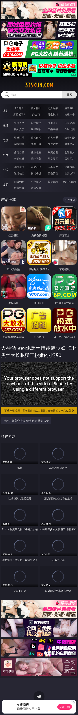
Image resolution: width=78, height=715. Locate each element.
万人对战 (53, 108)
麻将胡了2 (19, 114)
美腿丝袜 (19, 158)
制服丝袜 (19, 144)
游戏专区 (69, 108)
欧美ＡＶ (53, 123)
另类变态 (69, 144)
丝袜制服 (36, 129)
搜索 (69, 94)
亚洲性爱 (19, 137)
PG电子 (19, 108)
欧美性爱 (69, 137)
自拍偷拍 (36, 123)
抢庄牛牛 (69, 114)
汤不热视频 (69, 181)
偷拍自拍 (36, 137)
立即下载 (65, 707)
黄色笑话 (53, 173)
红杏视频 (19, 188)
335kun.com (39, 85)
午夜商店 (36, 181)
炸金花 (36, 114)
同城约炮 (19, 181)
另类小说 (36, 173)
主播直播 (53, 129)
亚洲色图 (36, 152)
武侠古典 (69, 167)
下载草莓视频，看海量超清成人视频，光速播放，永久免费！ (39, 410)
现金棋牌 (53, 114)
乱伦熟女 (53, 144)
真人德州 (36, 108)
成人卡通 (53, 137)
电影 (5, 140)
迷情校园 (19, 173)
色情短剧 (36, 188)
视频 (5, 125)
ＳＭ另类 (69, 129)
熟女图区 (53, 158)
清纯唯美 (36, 158)
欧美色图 (53, 152)
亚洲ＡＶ (19, 123)
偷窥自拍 (19, 152)
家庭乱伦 (36, 167)
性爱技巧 (69, 173)
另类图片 (69, 158)
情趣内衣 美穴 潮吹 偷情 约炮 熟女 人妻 (26, 420)
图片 (5, 155)
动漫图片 (69, 152)
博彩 (5, 111)
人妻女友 (53, 167)
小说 (5, 170)
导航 (5, 184)
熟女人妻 (19, 129)
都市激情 (19, 167)
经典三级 (36, 144)
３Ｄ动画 (69, 123)
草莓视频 (53, 181)
